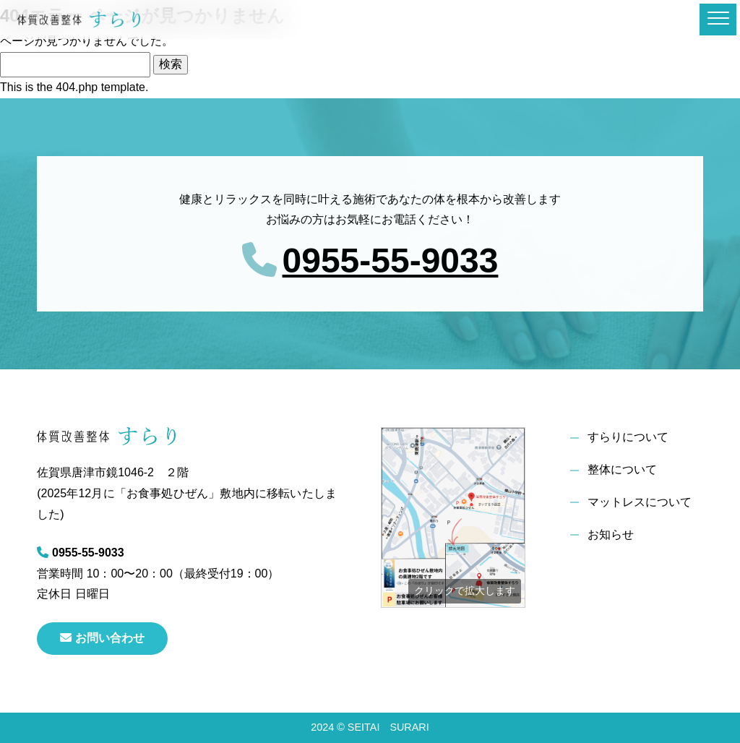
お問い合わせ (102, 638)
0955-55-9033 (391, 260)
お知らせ (611, 534)
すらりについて (628, 437)
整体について (622, 469)
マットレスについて (640, 502)
